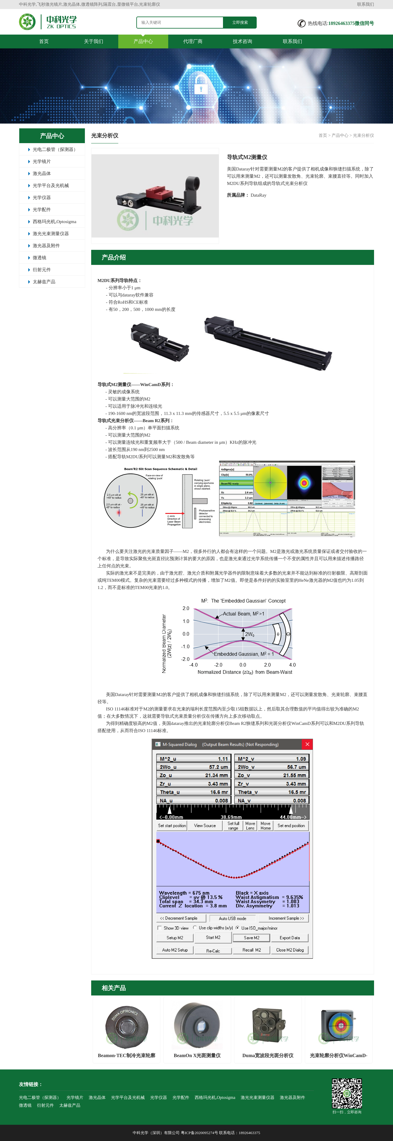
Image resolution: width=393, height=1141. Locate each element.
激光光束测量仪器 (51, 233)
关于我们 (93, 41)
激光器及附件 (46, 245)
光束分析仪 (363, 135)
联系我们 (365, 4)
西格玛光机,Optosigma (54, 221)
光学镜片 (42, 161)
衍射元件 (42, 269)
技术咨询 (242, 41)
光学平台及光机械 (51, 185)
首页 (44, 41)
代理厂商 (193, 41)
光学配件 (42, 209)
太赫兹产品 (44, 281)
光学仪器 (42, 197)
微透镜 (39, 257)
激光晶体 (42, 173)
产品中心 (143, 41)
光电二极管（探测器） (55, 149)
